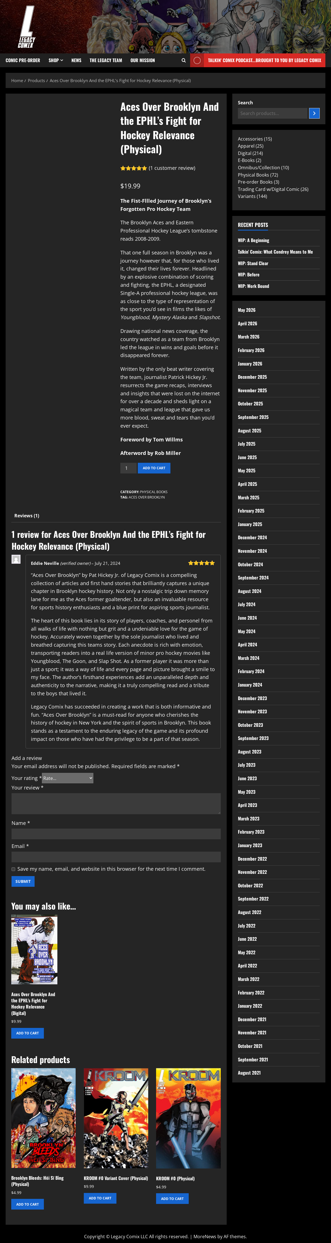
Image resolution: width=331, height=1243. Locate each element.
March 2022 (248, 979)
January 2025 (250, 524)
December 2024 (252, 537)
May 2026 (247, 309)
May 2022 (246, 952)
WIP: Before (249, 274)
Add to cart (154, 468)
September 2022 (253, 898)
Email (20, 846)
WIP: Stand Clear (253, 263)
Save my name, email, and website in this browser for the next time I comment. (111, 868)
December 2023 (252, 698)
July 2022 (246, 925)
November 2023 (252, 711)
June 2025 (247, 457)
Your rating (27, 778)
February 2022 (251, 992)
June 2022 (247, 938)
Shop (54, 60)
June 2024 (247, 617)
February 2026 (251, 350)
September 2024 (253, 577)
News (76, 60)
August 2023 (249, 751)
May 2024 (246, 631)
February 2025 (251, 510)
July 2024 (246, 604)
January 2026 (250, 363)
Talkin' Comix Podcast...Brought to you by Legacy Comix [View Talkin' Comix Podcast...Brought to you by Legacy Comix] (255, 60)
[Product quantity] (128, 468)
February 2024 (251, 671)
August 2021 (249, 1072)
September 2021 (253, 1059)
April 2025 (247, 483)
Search (245, 103)
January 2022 (250, 1005)
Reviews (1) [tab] (26, 516)
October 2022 (250, 885)
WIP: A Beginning (253, 240)
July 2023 (246, 764)
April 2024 (247, 644)
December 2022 (252, 858)
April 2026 (247, 323)
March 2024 (248, 658)
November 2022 (252, 871)
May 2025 (246, 470)
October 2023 (250, 724)
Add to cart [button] (27, 1033)
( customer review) (172, 167)
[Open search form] (184, 60)
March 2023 (248, 818)
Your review (28, 787)
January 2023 (250, 845)
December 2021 (252, 1019)
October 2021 (250, 1046)
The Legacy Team (106, 60)
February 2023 (251, 831)
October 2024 (250, 564)
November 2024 (252, 550)
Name (21, 823)
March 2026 (249, 336)
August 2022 (249, 912)
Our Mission (142, 60)
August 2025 (249, 430)
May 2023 (246, 791)
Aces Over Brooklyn (147, 497)
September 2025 (253, 417)
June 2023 (247, 778)
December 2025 (252, 376)
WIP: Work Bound (253, 286)
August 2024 (249, 591)
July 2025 (246, 443)
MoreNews (204, 1236)
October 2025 (250, 403)
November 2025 (252, 390)
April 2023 (247, 805)
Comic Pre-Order (23, 60)
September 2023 (253, 738)
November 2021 (252, 1032)
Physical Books (154, 491)
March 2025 (248, 497)
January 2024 (250, 684)
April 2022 (247, 965)
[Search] (314, 113)
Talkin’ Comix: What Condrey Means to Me (275, 251)
